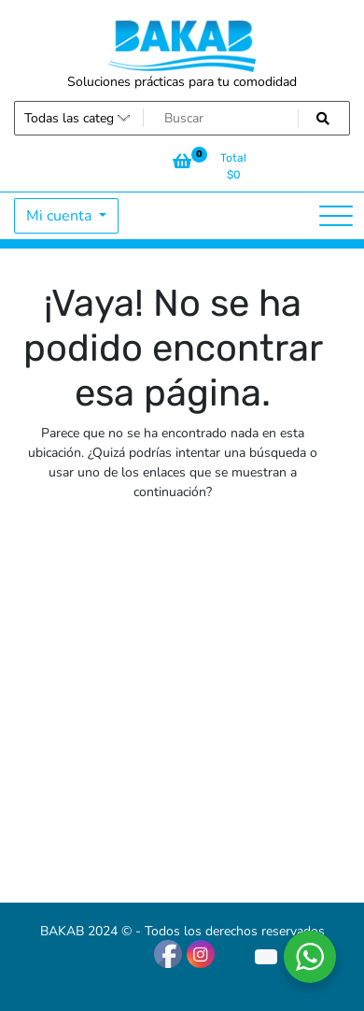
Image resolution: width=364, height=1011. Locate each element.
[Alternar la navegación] (336, 216)
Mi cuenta (60, 216)
